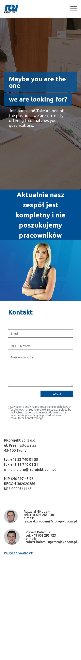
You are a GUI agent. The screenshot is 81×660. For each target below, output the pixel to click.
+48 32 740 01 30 (24, 459)
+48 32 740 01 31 (24, 464)
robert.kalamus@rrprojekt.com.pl (51, 542)
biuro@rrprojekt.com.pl (36, 469)
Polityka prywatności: (18, 553)
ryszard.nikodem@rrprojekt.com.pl (50, 521)
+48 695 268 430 (42, 515)
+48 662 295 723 (44, 535)
